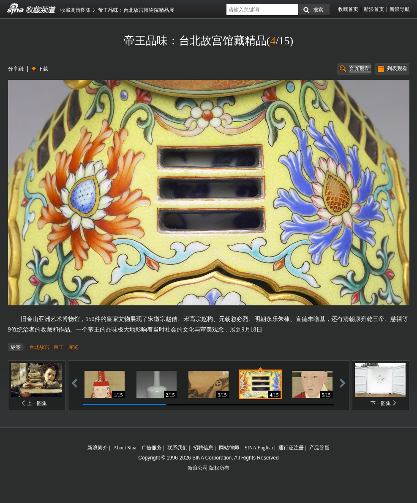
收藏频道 (15, 8)
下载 (43, 69)
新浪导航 (400, 9)
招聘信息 (203, 448)
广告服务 (152, 448)
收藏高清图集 (75, 10)
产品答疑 (319, 448)
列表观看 (397, 68)
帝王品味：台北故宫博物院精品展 (136, 10)
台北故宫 (39, 347)
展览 (73, 347)
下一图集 (381, 403)
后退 (74, 383)
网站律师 (229, 448)
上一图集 (37, 403)
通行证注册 (291, 448)
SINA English (259, 448)
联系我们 (177, 448)
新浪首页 (374, 9)
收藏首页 (348, 9)
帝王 (59, 347)
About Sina (124, 448)
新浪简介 (97, 448)
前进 (342, 383)
